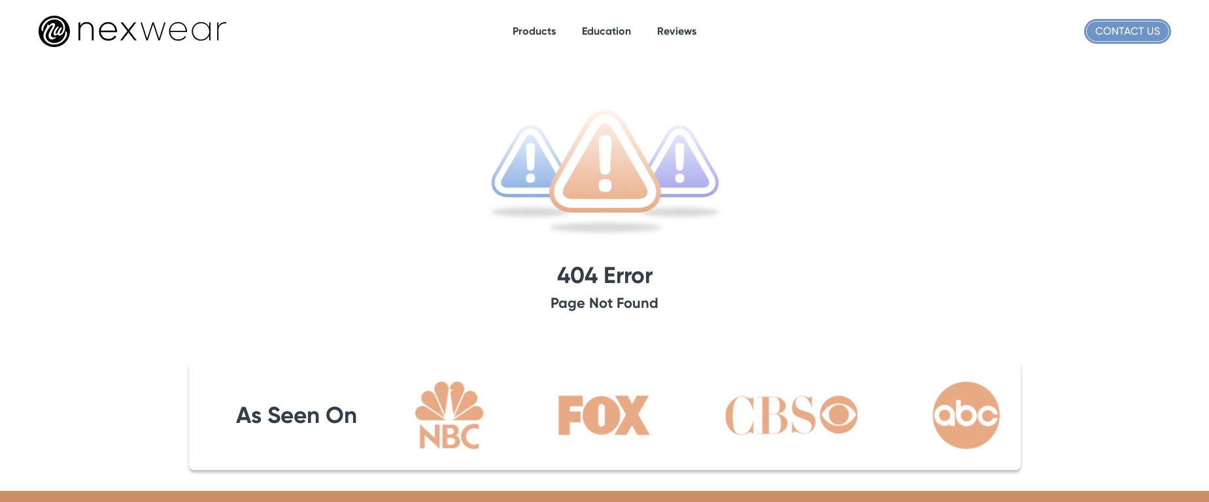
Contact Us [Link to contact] (1127, 31)
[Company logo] (132, 31)
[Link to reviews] (676, 31)
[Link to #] (534, 31)
